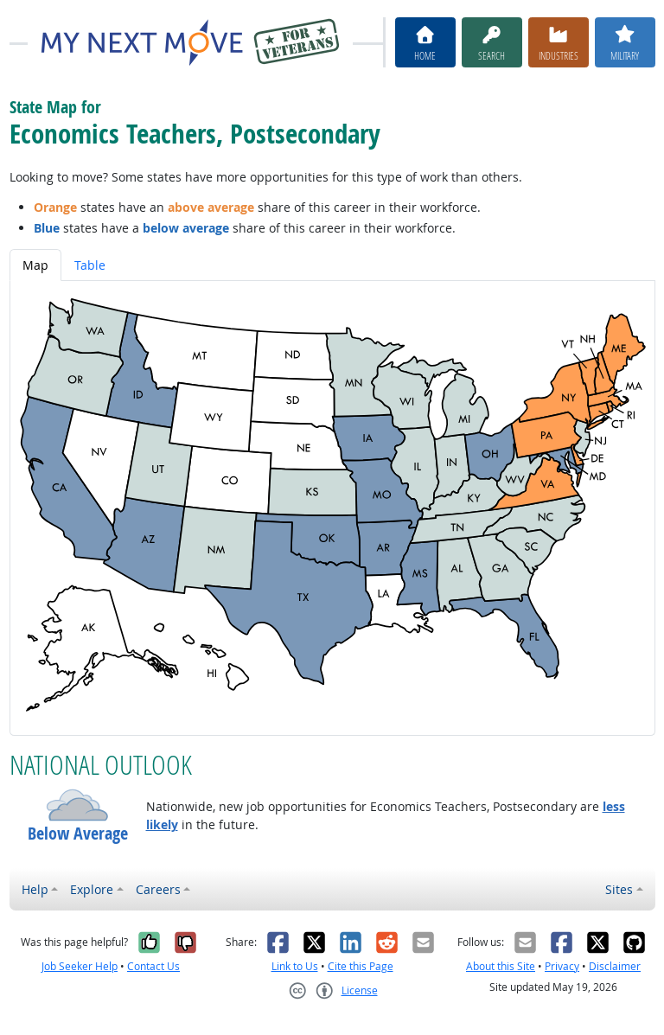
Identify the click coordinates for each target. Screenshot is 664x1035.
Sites (619, 889)
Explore (91, 889)
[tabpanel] (332, 508)
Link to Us (294, 966)
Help (35, 889)
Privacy (562, 966)
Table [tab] (89, 265)
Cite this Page (360, 966)
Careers (158, 889)
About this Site (500, 966)
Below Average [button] (78, 833)
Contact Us (153, 966)
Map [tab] (35, 265)
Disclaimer (615, 966)
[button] (78, 805)
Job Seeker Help (80, 966)
